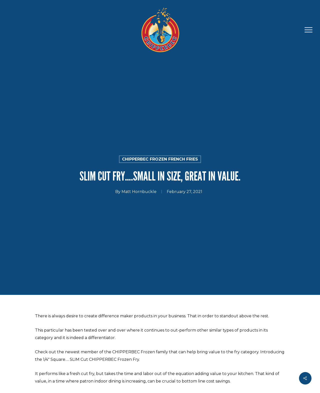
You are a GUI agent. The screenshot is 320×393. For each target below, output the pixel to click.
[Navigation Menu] (309, 30)
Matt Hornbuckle (139, 191)
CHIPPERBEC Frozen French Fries (160, 159)
